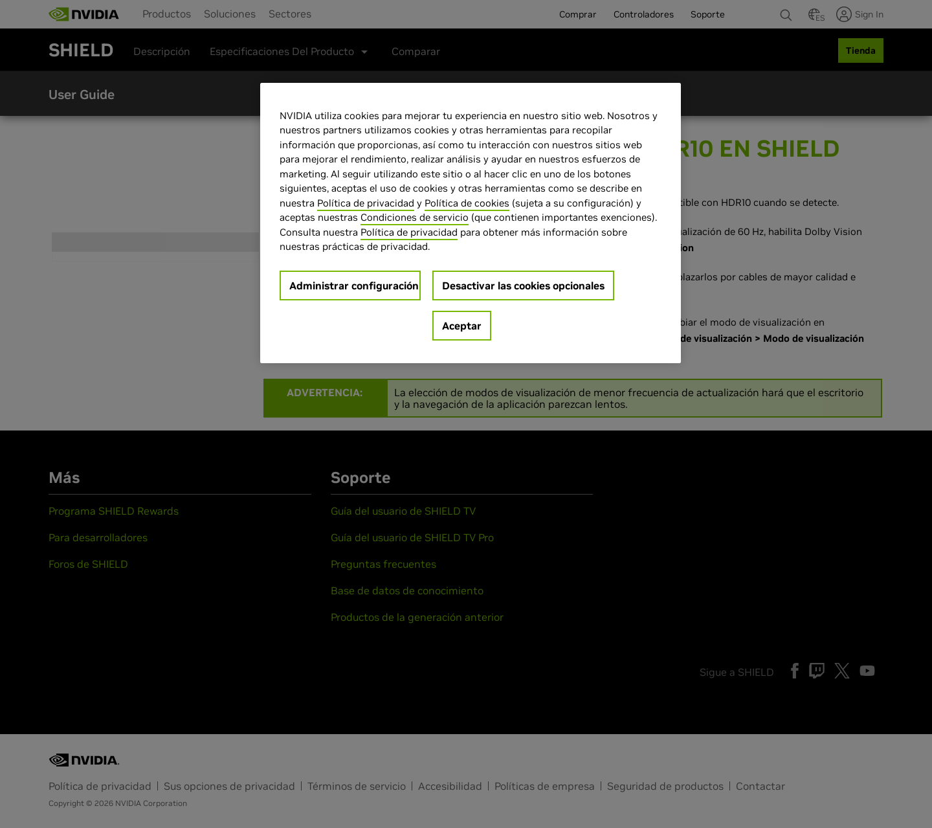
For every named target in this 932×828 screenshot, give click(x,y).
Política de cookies (467, 203)
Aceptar (462, 325)
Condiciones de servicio (415, 217)
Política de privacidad (365, 203)
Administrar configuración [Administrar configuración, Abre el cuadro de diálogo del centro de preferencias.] (354, 285)
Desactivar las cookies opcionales (523, 285)
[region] (470, 223)
